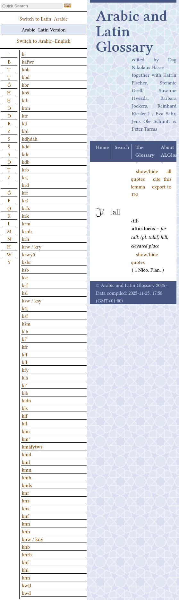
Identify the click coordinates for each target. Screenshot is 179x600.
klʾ (24, 384)
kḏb (26, 161)
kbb (26, 69)
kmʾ (26, 438)
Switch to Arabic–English (44, 40)
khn (26, 577)
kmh (26, 477)
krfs (26, 207)
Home (102, 147)
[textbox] (32, 6)
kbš (25, 92)
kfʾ (24, 338)
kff (24, 354)
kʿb (25, 331)
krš (25, 200)
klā (25, 377)
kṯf (25, 122)
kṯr (25, 115)
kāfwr (28, 61)
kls (25, 407)
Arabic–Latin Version (43, 29)
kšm (26, 323)
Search (122, 147)
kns (25, 507)
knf (25, 515)
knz (26, 500)
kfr (25, 346)
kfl (24, 361)
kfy (25, 369)
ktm (26, 107)
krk (25, 215)
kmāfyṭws (32, 446)
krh (25, 238)
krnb (27, 230)
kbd (26, 76)
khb (26, 546)
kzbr (26, 261)
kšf (25, 315)
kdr (25, 153)
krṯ (25, 176)
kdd (26, 146)
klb (25, 392)
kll (24, 423)
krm (26, 223)
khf (25, 561)
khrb (27, 554)
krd (25, 184)
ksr (25, 277)
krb (25, 169)
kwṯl (26, 584)
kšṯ (25, 307)
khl (25, 569)
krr (25, 192)
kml (26, 461)
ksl (25, 292)
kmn (26, 469)
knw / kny (32, 538)
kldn (26, 400)
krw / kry (31, 246)
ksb (25, 269)
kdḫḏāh (30, 138)
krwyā (28, 253)
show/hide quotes (144, 257)
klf (24, 415)
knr (25, 492)
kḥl (25, 130)
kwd (26, 592)
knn (26, 523)
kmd (26, 453)
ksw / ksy (31, 300)
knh (26, 531)
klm (26, 430)
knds (27, 484)
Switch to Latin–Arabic (44, 18)
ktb (25, 99)
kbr (25, 84)
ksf (25, 284)
